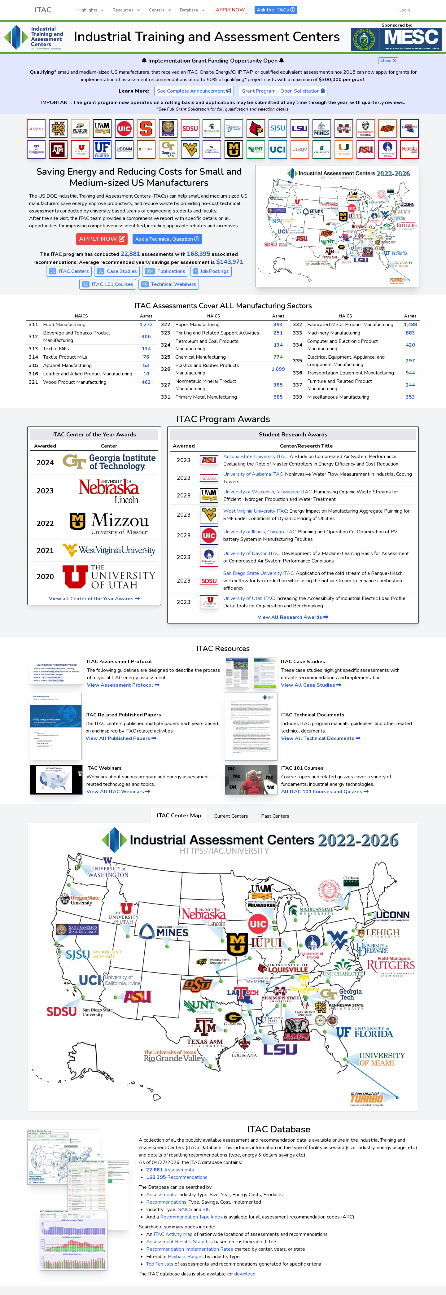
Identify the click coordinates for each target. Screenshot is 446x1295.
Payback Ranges (186, 1256)
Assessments (170, 1169)
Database (193, 10)
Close (388, 60)
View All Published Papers (120, 738)
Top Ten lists (159, 1264)
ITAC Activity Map (173, 1234)
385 (278, 385)
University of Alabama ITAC (253, 474)
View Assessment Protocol (123, 685)
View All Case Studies (311, 685)
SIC (206, 1209)
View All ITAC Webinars (118, 791)
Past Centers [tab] (275, 816)
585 (278, 397)
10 (146, 373)
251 (278, 333)
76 (146, 357)
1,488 (410, 324)
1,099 (278, 369)
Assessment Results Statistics (179, 1241)
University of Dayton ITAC (251, 553)
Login (405, 10)
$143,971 (229, 262)
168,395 (198, 254)
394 (278, 324)
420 (410, 345)
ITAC (43, 10)
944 (410, 373)
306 (146, 336)
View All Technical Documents (321, 738)
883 (410, 333)
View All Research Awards (293, 617)
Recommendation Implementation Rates (189, 1249)
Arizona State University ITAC (255, 456)
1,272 (146, 324)
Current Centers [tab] (231, 816)
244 (410, 385)
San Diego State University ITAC (258, 573)
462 (146, 382)
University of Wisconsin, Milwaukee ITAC (267, 491)
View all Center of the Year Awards (94, 598)
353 (410, 397)
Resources (127, 10)
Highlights (91, 10)
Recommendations (177, 1177)
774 (278, 357)
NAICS (184, 1209)
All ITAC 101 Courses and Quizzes (325, 791)
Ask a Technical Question (167, 239)
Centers (160, 10)
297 (410, 360)
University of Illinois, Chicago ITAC (259, 531)
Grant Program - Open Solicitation (283, 91)
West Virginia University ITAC (255, 511)
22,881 (130, 254)
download (245, 1274)
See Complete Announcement (194, 91)
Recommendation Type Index (191, 1217)
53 (146, 365)
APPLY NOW (230, 10)
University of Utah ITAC (248, 598)
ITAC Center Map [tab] (179, 815)
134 (146, 348)
